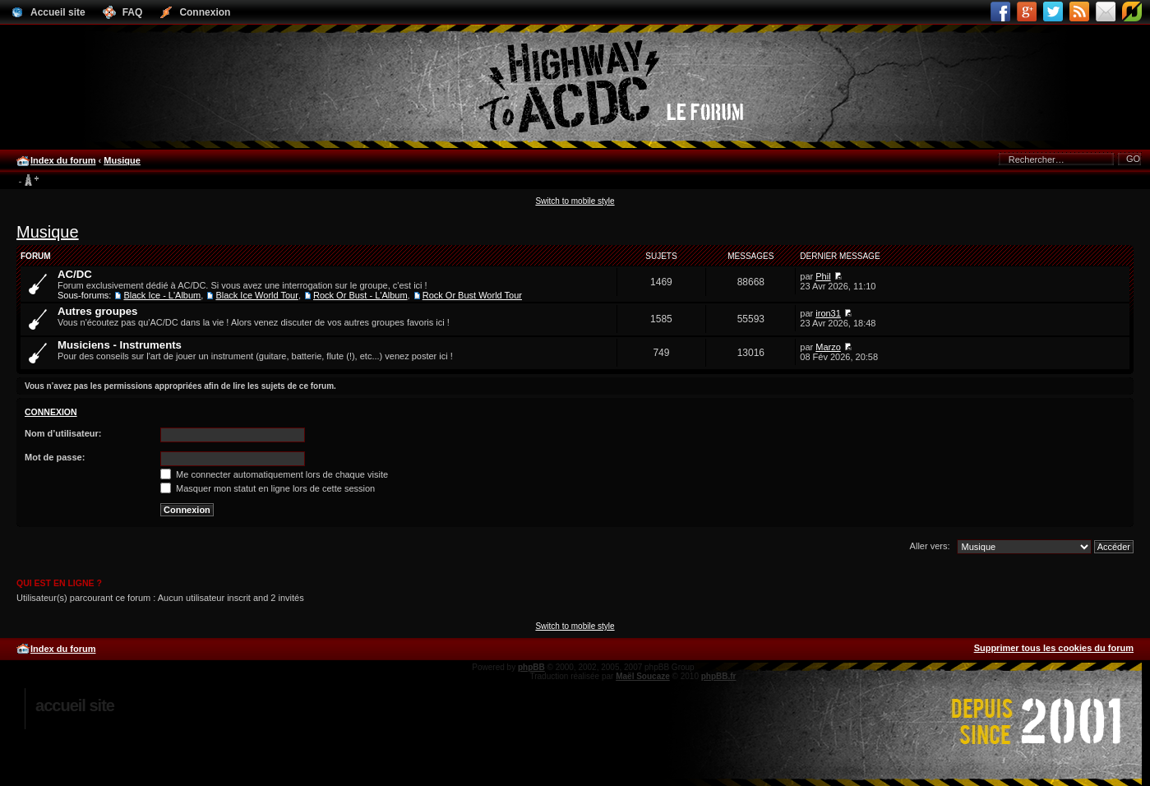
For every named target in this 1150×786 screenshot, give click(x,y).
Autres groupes (97, 311)
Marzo (828, 347)
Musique (122, 160)
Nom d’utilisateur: (63, 433)
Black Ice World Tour (256, 295)
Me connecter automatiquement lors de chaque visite (274, 474)
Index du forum (62, 160)
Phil (822, 276)
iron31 (828, 313)
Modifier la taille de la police (28, 180)
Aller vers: (930, 546)
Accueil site (74, 705)
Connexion (51, 412)
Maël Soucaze (643, 676)
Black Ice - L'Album (162, 295)
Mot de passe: (55, 457)
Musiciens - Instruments (120, 345)
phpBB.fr (719, 676)
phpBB (531, 667)
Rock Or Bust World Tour (472, 295)
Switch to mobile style (574, 201)
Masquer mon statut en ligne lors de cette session (267, 488)
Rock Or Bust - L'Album (360, 295)
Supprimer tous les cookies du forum (1054, 648)
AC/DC (75, 274)
